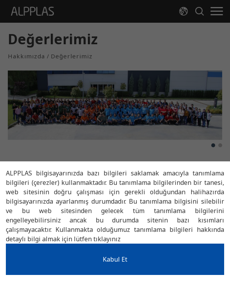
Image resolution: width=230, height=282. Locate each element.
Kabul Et (115, 259)
